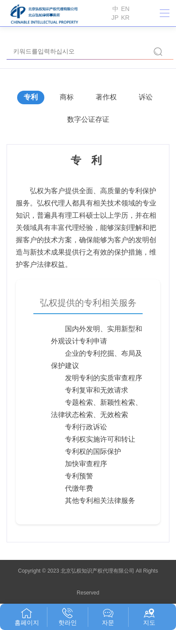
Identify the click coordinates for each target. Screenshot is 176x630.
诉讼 (146, 97)
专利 (31, 97)
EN (125, 8)
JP (115, 17)
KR (125, 17)
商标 (67, 97)
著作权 (106, 97)
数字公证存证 (88, 119)
